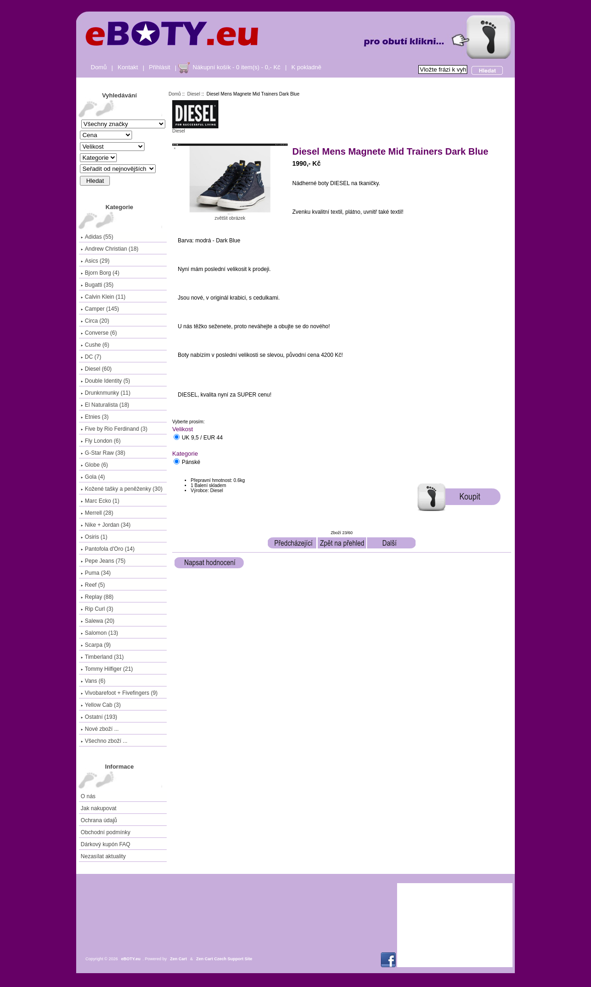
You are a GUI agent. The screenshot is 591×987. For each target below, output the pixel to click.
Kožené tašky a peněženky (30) (122, 489)
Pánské (191, 462)
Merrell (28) (97, 513)
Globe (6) (94, 465)
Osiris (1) (94, 537)
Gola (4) (93, 477)
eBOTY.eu (130, 959)
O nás (88, 796)
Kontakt (128, 67)
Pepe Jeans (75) (103, 561)
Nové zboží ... (100, 729)
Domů (99, 67)
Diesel (193, 93)
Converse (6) (99, 333)
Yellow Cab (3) (101, 705)
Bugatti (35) (97, 285)
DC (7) (91, 357)
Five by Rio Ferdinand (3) (114, 429)
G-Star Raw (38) (103, 453)
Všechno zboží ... (104, 741)
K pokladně (306, 67)
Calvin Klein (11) (103, 297)
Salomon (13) (99, 633)
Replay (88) (97, 597)
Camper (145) (100, 309)
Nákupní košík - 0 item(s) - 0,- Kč (236, 67)
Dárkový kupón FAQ (105, 844)
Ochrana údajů (99, 820)
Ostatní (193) (99, 717)
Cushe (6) (95, 345)
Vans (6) (93, 681)
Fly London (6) (101, 441)
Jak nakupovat (98, 808)
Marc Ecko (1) (100, 501)
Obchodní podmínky (105, 832)
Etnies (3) (95, 417)
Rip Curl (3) (97, 609)
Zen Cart (178, 959)
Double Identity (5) (105, 381)
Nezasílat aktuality (103, 856)
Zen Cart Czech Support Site (224, 959)
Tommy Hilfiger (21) (107, 669)
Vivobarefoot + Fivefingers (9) (119, 693)
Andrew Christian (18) (110, 249)
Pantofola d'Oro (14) (108, 549)
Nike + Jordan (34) (106, 525)
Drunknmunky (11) (106, 393)
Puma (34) (96, 573)
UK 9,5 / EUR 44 (202, 438)
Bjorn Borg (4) (100, 273)
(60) (96, 369)
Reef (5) (93, 585)
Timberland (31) (102, 657)
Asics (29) (95, 261)
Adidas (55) (97, 237)
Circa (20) (95, 321)
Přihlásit (159, 67)
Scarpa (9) (96, 645)
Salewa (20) (98, 621)
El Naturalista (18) (105, 405)
